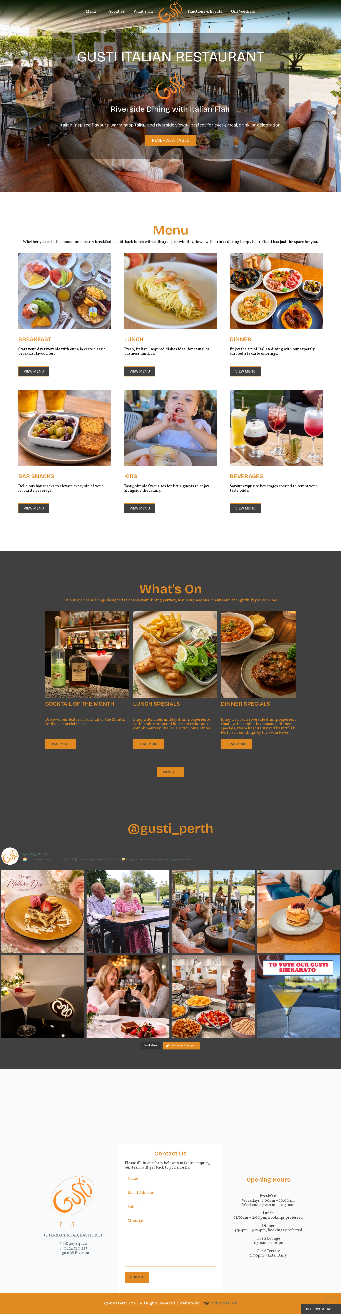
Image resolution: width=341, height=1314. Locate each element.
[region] (170, 96)
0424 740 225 (73, 1248)
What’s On (143, 11)
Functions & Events (205, 11)
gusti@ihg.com (72, 1253)
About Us (117, 11)
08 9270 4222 (73, 1244)
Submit (137, 1277)
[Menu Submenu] (100, 11)
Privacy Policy (224, 1303)
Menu (91, 11)
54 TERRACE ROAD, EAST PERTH (72, 1235)
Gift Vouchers (243, 11)
